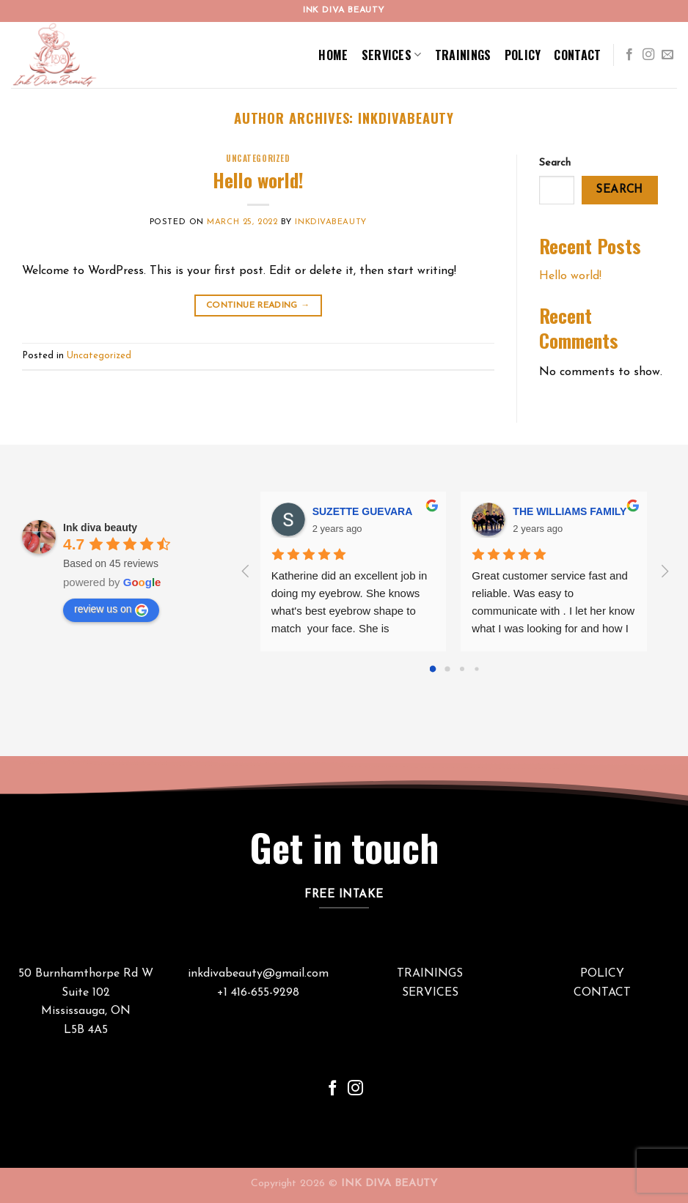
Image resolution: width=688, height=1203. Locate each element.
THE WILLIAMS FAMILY (569, 511)
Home (333, 55)
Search (555, 163)
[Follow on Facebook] (629, 55)
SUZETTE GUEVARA (362, 511)
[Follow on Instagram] (648, 55)
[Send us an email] (667, 55)
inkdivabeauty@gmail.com (258, 974)
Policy (523, 55)
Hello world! (258, 179)
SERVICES (430, 993)
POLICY (602, 974)
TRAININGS (430, 974)
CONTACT (602, 993)
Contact (577, 55)
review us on (111, 609)
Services (392, 55)
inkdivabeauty (406, 117)
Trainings (463, 55)
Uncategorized (258, 158)
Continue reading (258, 306)
